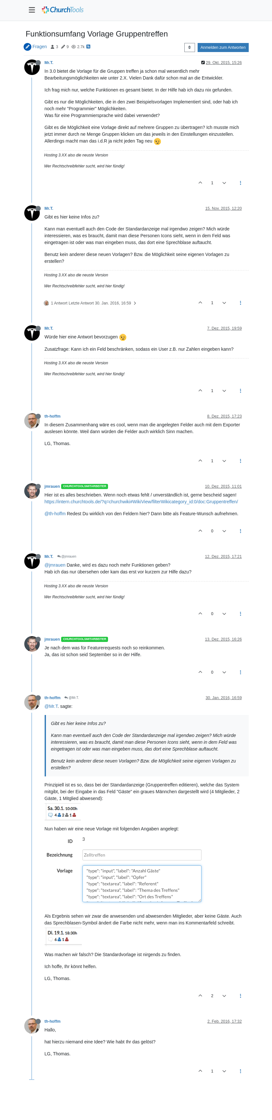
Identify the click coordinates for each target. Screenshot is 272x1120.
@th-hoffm (55, 513)
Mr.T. (49, 62)
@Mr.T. (71, 697)
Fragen (39, 46)
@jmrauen (66, 556)
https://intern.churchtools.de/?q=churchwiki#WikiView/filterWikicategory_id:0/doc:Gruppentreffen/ (141, 501)
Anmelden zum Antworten (223, 47)
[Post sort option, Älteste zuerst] (189, 47)
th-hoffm (53, 416)
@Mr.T (51, 706)
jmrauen (52, 486)
